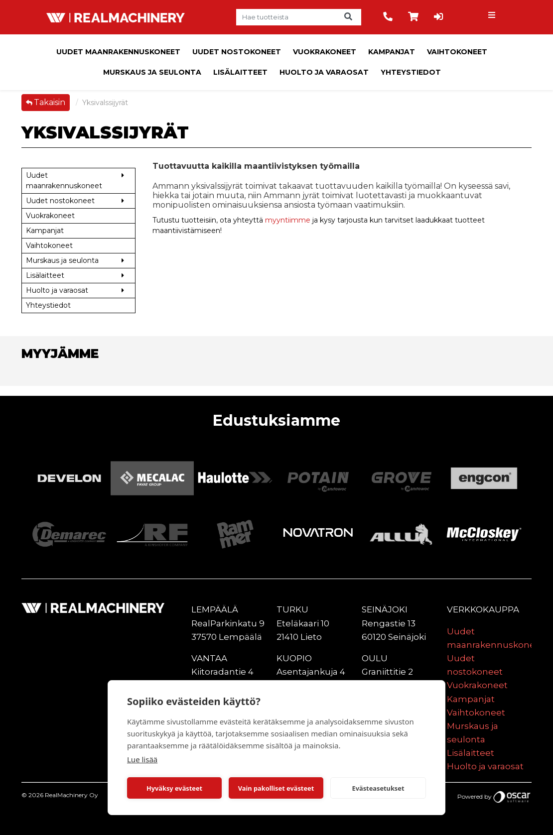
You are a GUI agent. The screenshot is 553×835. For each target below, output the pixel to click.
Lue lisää (142, 759)
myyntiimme (287, 220)
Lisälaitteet (240, 72)
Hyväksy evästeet (174, 788)
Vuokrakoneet (324, 51)
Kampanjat (391, 51)
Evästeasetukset (378, 788)
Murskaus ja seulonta (152, 72)
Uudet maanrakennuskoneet (118, 51)
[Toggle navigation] (493, 17)
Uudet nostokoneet (236, 51)
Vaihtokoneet (457, 51)
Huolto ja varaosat (324, 72)
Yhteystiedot (411, 72)
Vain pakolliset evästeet (276, 788)
